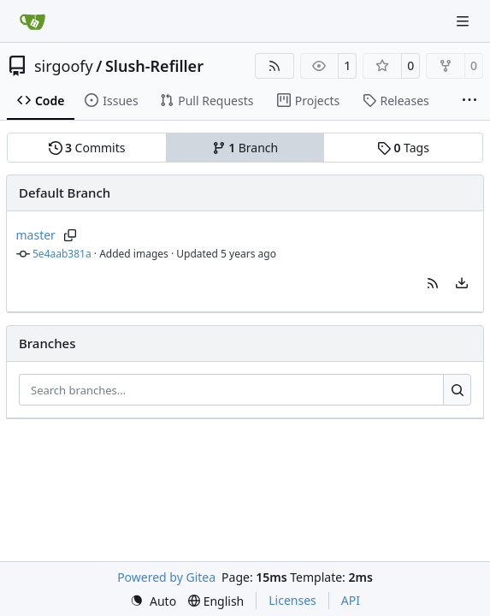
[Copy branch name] (71, 235)
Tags (403, 147)
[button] (433, 283)
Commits (87, 147)
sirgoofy (63, 65)
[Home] (32, 21)
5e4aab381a (62, 253)
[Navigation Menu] (464, 21)
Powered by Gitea (166, 577)
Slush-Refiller (154, 65)
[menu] (462, 283)
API (350, 600)
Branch (245, 147)
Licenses (292, 600)
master (36, 235)
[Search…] (457, 390)
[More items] (469, 101)
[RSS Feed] (274, 66)
